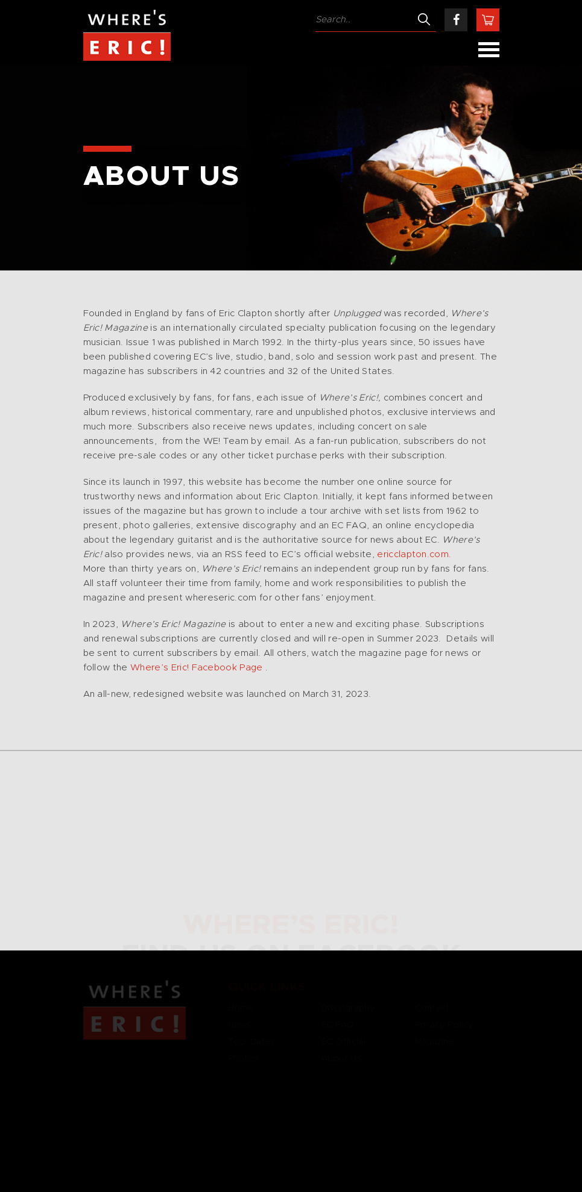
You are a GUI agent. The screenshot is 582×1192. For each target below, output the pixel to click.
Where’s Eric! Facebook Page (196, 667)
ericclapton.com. (414, 554)
